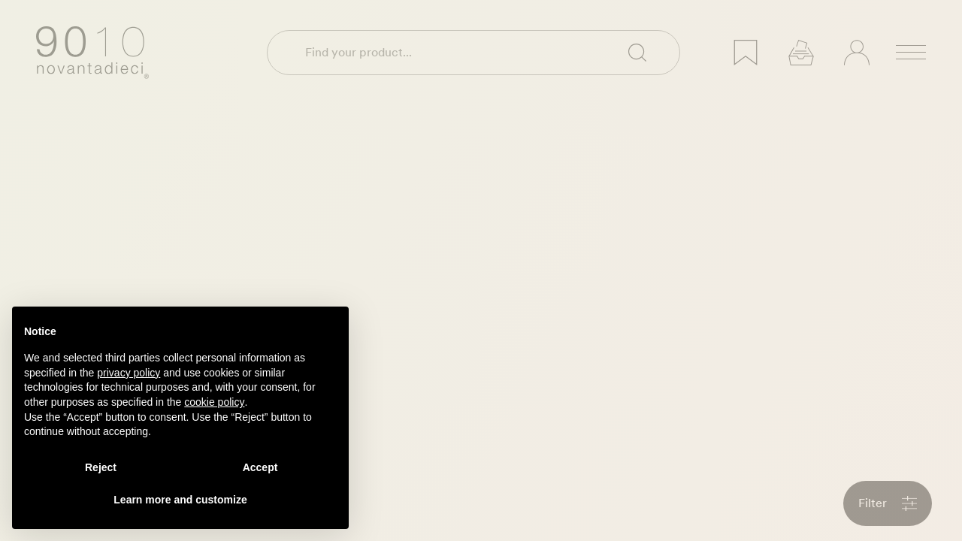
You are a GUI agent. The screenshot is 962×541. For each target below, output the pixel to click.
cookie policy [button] (214, 402)
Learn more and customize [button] (180, 500)
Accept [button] (260, 467)
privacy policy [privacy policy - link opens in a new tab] (128, 373)
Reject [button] (100, 467)
